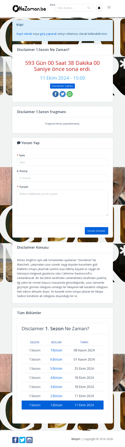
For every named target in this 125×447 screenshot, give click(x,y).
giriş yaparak (48, 34)
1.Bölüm (56, 405)
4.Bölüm (56, 378)
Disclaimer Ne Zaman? (55, 328)
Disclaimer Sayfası (62, 86)
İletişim (75, 439)
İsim (21, 155)
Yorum (22, 187)
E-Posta (22, 171)
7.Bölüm (56, 350)
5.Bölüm (56, 368)
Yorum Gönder (96, 231)
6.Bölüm (56, 359)
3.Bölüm (56, 387)
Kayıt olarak (24, 34)
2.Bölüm (56, 396)
